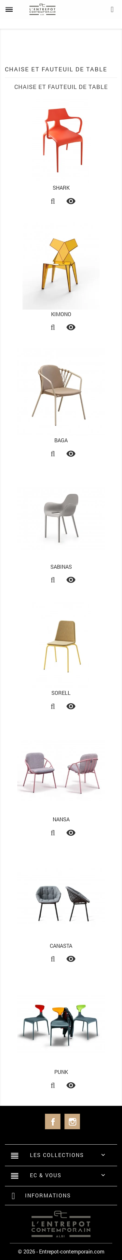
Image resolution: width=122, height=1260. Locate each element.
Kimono (61, 314)
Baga (61, 440)
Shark (61, 187)
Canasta (61, 945)
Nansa (61, 819)
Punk (61, 1071)
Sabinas (61, 566)
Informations (48, 1195)
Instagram (72, 1121)
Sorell (61, 692)
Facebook (52, 1121)
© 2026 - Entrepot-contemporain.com (61, 1251)
